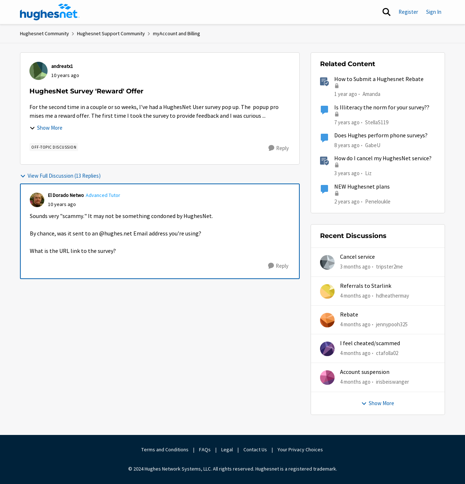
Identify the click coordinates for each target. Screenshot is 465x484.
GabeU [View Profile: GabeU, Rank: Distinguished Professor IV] (372, 145)
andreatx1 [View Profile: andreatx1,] (62, 66)
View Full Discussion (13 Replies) (60, 175)
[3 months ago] (355, 267)
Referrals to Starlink (365, 286)
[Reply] (278, 148)
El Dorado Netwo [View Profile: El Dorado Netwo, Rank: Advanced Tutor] (66, 195)
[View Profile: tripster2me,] (327, 262)
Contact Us (255, 449)
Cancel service (357, 257)
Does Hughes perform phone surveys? (381, 135)
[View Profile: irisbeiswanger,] (327, 377)
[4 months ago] (355, 295)
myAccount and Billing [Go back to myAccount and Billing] (176, 33)
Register (408, 11)
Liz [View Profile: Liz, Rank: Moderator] (368, 173)
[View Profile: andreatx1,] (38, 71)
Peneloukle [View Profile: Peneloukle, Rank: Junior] (378, 201)
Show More (45, 127)
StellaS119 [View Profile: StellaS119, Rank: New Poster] (376, 121)
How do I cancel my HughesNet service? (383, 158)
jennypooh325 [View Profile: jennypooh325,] (392, 324)
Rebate (349, 314)
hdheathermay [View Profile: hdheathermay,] (392, 295)
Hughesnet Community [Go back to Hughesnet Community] (44, 33)
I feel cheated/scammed (370, 343)
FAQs (205, 449)
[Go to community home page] (50, 12)
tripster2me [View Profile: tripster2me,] (389, 266)
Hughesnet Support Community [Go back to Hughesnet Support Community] (111, 33)
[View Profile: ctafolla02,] (327, 349)
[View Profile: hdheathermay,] (327, 291)
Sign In (433, 11)
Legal (227, 449)
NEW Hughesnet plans (362, 186)
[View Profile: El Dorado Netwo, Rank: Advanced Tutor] (37, 200)
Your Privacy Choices (301, 449)
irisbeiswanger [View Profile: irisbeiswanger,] (392, 381)
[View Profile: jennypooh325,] (327, 320)
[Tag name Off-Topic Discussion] (53, 147)
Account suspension (364, 372)
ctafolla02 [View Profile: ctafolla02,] (387, 353)
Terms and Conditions (165, 449)
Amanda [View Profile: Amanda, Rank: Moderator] (371, 93)
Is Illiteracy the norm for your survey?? (381, 107)
